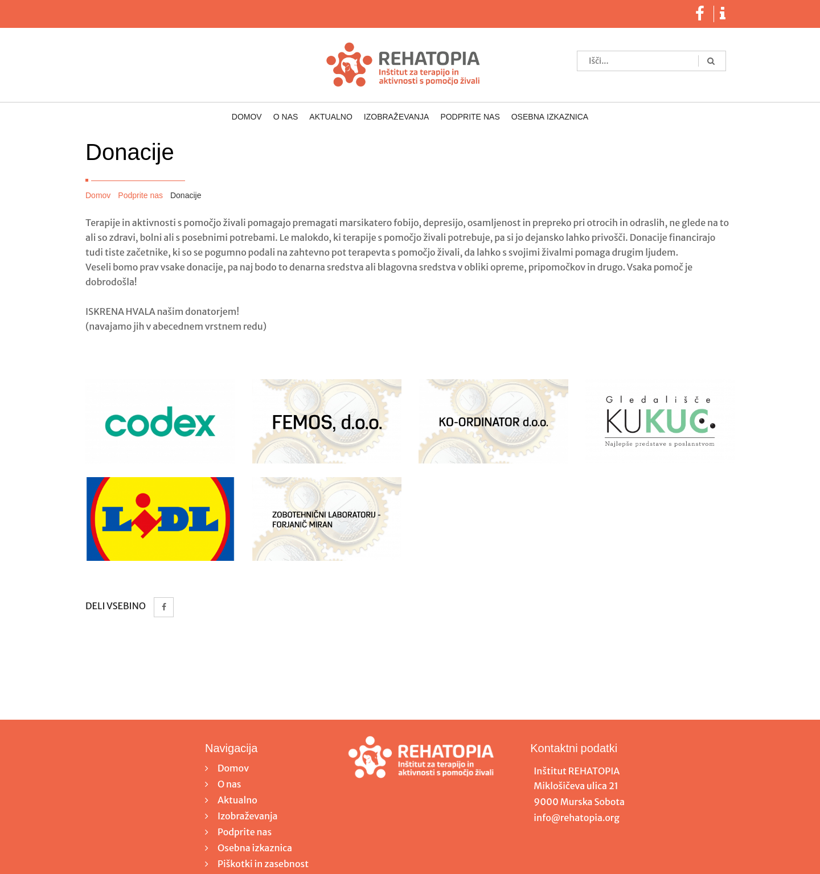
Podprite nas (469, 117)
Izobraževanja (396, 117)
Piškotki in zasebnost (263, 863)
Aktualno (330, 117)
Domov (247, 117)
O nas (285, 117)
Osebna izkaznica (549, 117)
